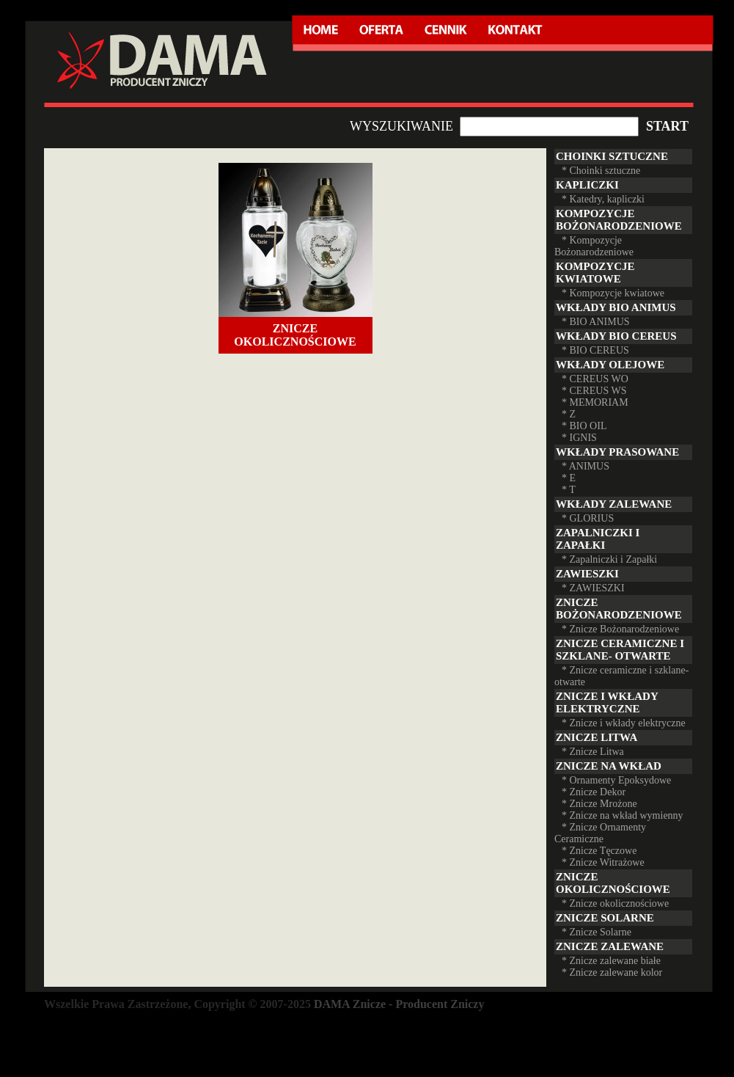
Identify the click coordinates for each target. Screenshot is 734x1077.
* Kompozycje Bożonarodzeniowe (594, 246)
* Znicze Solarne (596, 932)
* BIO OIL (584, 425)
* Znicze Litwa (593, 751)
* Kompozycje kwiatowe (613, 293)
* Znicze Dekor (593, 791)
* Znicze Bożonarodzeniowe (620, 629)
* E (569, 477)
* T (569, 489)
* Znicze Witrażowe (603, 862)
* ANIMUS (585, 466)
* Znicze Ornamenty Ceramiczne (600, 833)
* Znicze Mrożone (599, 803)
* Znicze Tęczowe (599, 850)
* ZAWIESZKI (593, 588)
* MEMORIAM (595, 402)
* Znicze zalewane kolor (612, 972)
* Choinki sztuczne (601, 170)
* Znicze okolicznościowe (615, 903)
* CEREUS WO (595, 378)
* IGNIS (579, 437)
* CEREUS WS (594, 390)
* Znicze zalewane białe (611, 960)
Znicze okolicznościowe (295, 335)
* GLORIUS (588, 518)
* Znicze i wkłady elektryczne (624, 723)
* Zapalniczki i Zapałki (609, 559)
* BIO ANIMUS (596, 321)
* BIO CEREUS (595, 350)
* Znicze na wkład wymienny (622, 815)
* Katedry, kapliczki (603, 199)
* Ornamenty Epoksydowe (616, 780)
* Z (569, 414)
